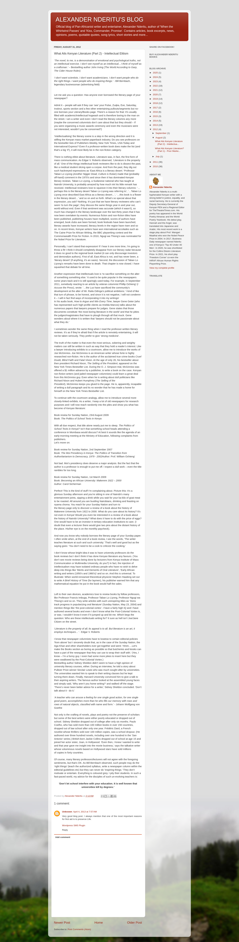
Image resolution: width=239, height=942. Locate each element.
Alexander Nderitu (162, 187)
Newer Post (62, 922)
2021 (156, 90)
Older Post (134, 922)
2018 (156, 103)
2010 (156, 166)
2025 (156, 72)
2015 (156, 116)
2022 (156, 86)
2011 (156, 162)
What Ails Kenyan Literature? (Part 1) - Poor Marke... (169, 149)
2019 (156, 99)
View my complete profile (161, 268)
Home (98, 922)
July (158, 156)
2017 (156, 107)
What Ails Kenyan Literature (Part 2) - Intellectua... (169, 142)
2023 (156, 81)
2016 (156, 112)
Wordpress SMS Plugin (73, 825)
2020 (156, 94)
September (161, 133)
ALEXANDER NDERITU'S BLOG (99, 19)
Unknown (67, 811)
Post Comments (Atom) (79, 929)
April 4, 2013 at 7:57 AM (85, 811)
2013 (156, 125)
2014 (156, 120)
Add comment (62, 837)
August (159, 137)
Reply (65, 830)
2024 (156, 77)
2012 (156, 129)
